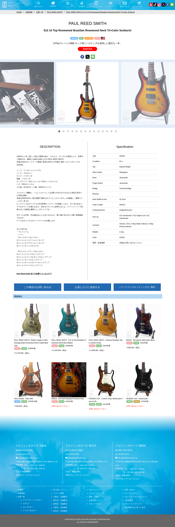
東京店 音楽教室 (60, 511)
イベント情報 (58, 493)
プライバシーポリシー (133, 504)
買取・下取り (94, 497)
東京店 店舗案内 (60, 500)
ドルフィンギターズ (31, 445)
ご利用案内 (128, 500)
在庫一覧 (21, 497)
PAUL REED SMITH (55, 12)
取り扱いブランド (60, 490)
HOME (20, 490)
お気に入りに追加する (87, 287)
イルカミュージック (97, 493)
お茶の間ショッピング (97, 500)
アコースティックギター (32, 500)
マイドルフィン (130, 493)
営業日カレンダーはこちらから (28, 475)
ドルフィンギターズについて (135, 497)
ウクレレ (26, 503)
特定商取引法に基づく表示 (134, 507)
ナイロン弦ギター (30, 511)
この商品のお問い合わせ (37, 287)
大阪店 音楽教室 (60, 507)
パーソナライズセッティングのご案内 (137, 287)
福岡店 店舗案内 (60, 504)
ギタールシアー (95, 490)
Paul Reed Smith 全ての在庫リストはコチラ (34, 274)
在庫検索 (21, 493)
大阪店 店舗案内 (60, 497)
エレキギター (28, 507)
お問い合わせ (129, 490)
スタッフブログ (95, 504)
